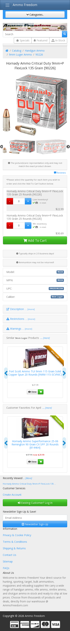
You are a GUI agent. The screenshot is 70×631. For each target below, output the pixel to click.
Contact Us (9, 555)
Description (20, 309)
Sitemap (8, 561)
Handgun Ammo (35, 50)
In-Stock (58, 40)
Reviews (60, 172)
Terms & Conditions (15, 541)
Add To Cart (35, 240)
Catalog (16, 50)
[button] (40, 391)
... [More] (27, 478)
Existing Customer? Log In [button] (35, 502)
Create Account (12, 494)
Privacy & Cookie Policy (17, 535)
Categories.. (35, 14)
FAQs (6, 568)
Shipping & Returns (14, 548)
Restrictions (20, 319)
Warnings (19, 328)
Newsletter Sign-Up (35, 524)
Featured (40, 40)
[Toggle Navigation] (7, 5)
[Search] (32, 34)
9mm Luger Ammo (20, 54)
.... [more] (45, 338)
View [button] (32, 391)
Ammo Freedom (25, 4)
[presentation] (6, 373)
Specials (22, 40)
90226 (39, 54)
